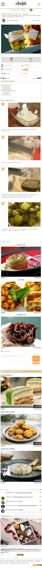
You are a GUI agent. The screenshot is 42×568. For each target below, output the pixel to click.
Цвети (7, 501)
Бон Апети (15, 20)
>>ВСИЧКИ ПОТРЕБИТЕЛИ (34, 489)
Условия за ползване (21, 561)
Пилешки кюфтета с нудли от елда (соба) (23, 497)
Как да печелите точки (15, 563)
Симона (8, 497)
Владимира (9, 492)
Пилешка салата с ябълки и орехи (24, 492)
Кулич (20, 501)
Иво (7, 505)
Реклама (2, 563)
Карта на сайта (25, 563)
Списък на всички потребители (7, 561)
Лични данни (30, 561)
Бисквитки (37, 561)
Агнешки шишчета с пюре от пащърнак (27, 505)
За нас (6, 563)
